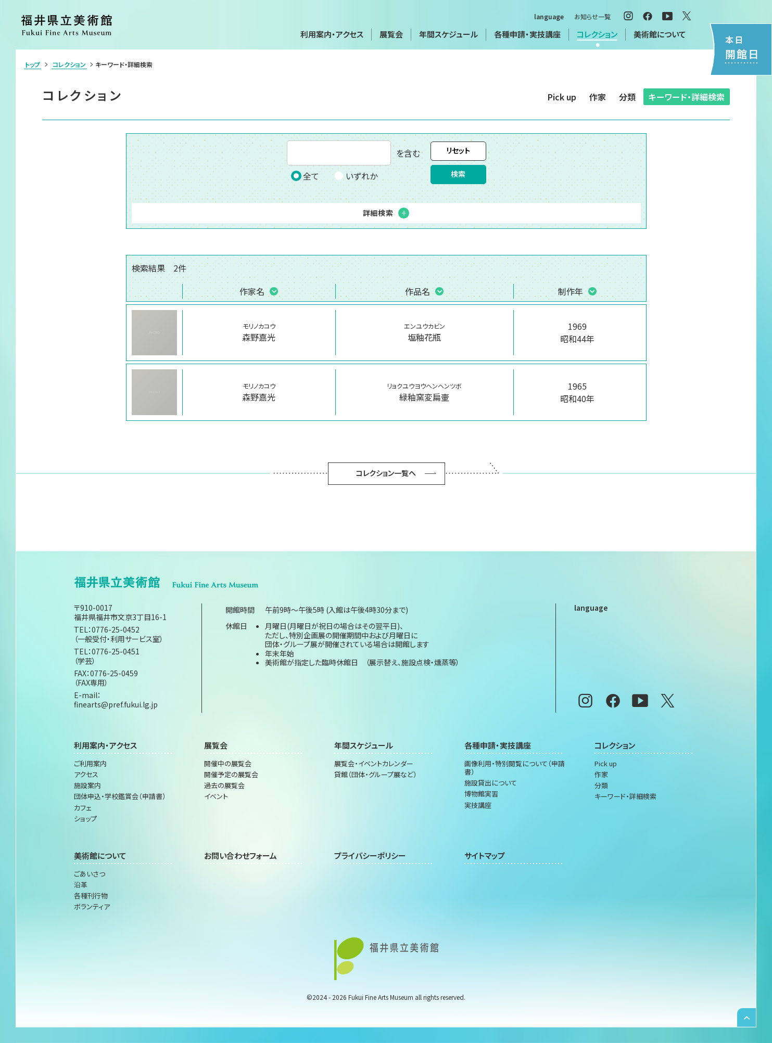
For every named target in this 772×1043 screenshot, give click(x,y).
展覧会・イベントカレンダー (373, 763)
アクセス (86, 774)
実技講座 (477, 805)
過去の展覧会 (224, 785)
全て (305, 176)
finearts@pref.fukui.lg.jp (116, 704)
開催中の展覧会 (227, 763)
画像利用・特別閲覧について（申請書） (514, 768)
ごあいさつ (89, 874)
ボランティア (92, 907)
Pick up (562, 97)
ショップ (85, 819)
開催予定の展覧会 (231, 774)
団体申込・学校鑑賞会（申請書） (120, 796)
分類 (627, 97)
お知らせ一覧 (592, 16)
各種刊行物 (91, 896)
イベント (216, 796)
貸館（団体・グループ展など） (375, 774)
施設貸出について (490, 783)
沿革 (80, 885)
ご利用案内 (90, 763)
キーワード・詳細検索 (687, 97)
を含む (353, 152)
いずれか (355, 176)
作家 (597, 97)
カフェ (83, 808)
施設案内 (87, 785)
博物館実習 (481, 794)
